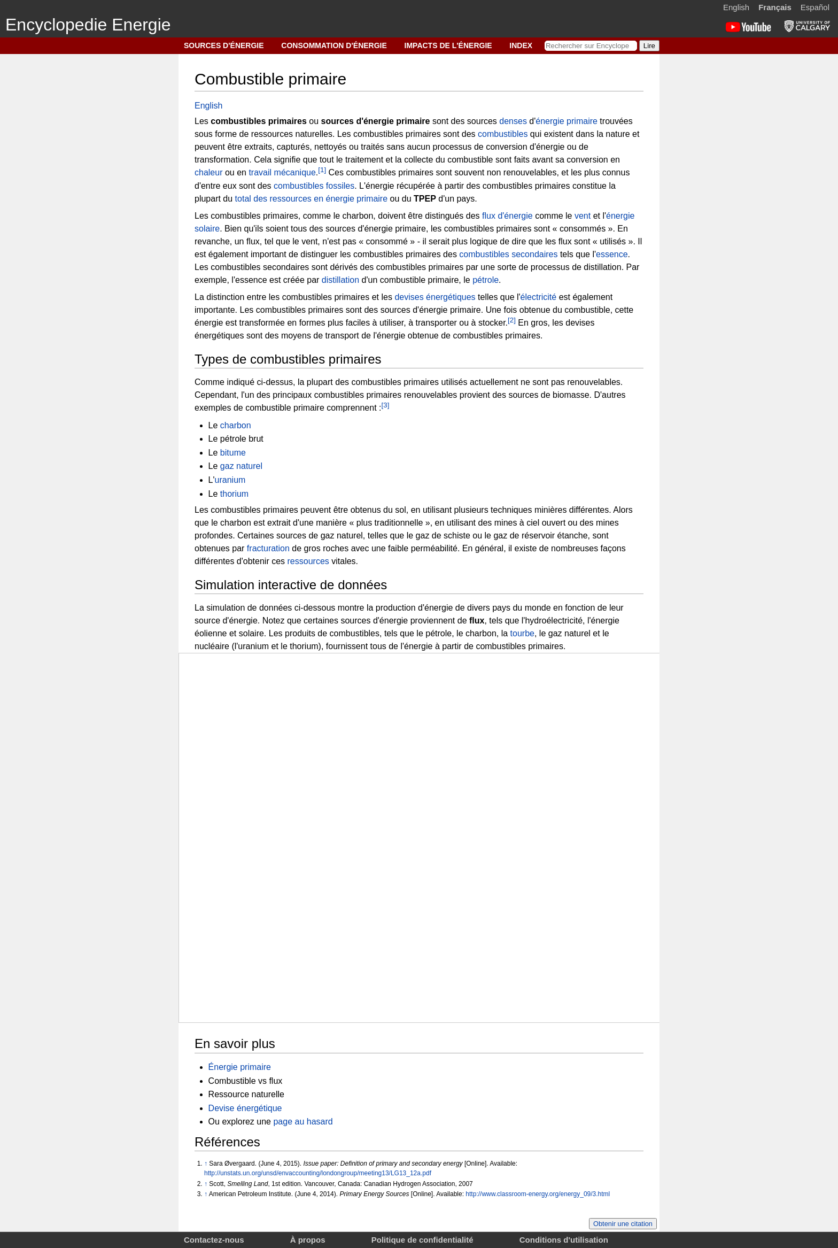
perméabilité (434, 548)
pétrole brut (241, 438)
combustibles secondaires (508, 254)
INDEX (520, 45)
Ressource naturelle (246, 1094)
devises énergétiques (434, 297)
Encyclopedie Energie (88, 24)
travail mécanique (282, 173)
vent (583, 215)
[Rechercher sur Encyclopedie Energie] (591, 46)
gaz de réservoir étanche (540, 535)
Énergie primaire (239, 1067)
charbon (235, 425)
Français (775, 7)
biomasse (571, 394)
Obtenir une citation (623, 1224)
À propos (307, 1239)
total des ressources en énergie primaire (311, 198)
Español (815, 7)
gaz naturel (241, 466)
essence (612, 254)
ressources (308, 561)
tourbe (522, 633)
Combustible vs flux (245, 1080)
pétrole (485, 279)
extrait (279, 522)
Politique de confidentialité (422, 1239)
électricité (539, 297)
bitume (233, 452)
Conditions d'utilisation (563, 1239)
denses (513, 121)
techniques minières (529, 509)
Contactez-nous (214, 1239)
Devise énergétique (245, 1108)
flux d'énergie (507, 215)
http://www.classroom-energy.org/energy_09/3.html (537, 1194)
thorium (234, 493)
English (736, 7)
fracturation (268, 548)
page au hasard (302, 1121)
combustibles (502, 133)
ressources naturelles (291, 133)
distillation (340, 279)
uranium (230, 479)
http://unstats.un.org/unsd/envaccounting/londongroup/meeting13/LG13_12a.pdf (317, 1173)
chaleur (208, 173)
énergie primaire (567, 121)
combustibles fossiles (314, 185)
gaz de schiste (443, 535)
